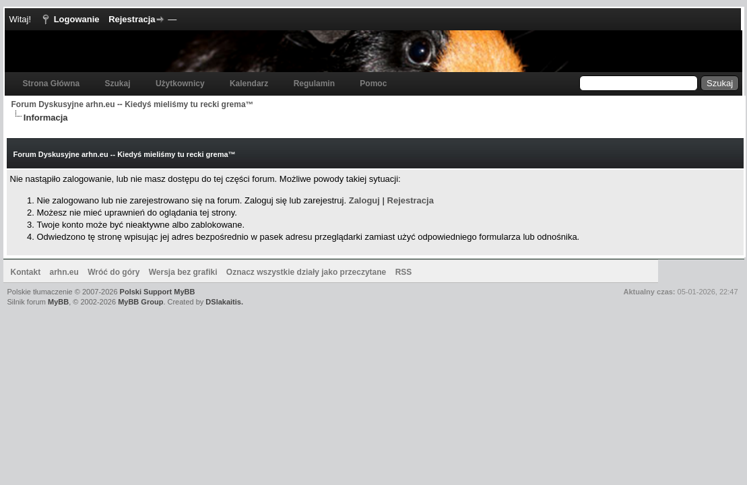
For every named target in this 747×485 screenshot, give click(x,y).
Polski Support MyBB (157, 292)
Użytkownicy (180, 83)
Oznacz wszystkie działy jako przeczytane (306, 272)
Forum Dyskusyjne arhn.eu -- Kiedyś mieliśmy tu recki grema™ (132, 104)
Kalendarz (249, 83)
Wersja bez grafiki (183, 272)
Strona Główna (51, 83)
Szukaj (118, 83)
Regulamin (314, 83)
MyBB (58, 302)
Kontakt (26, 272)
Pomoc (373, 83)
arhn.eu (64, 272)
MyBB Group (140, 302)
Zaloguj (364, 200)
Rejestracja (131, 19)
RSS (403, 272)
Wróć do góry (113, 272)
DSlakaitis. (224, 302)
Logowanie (77, 19)
